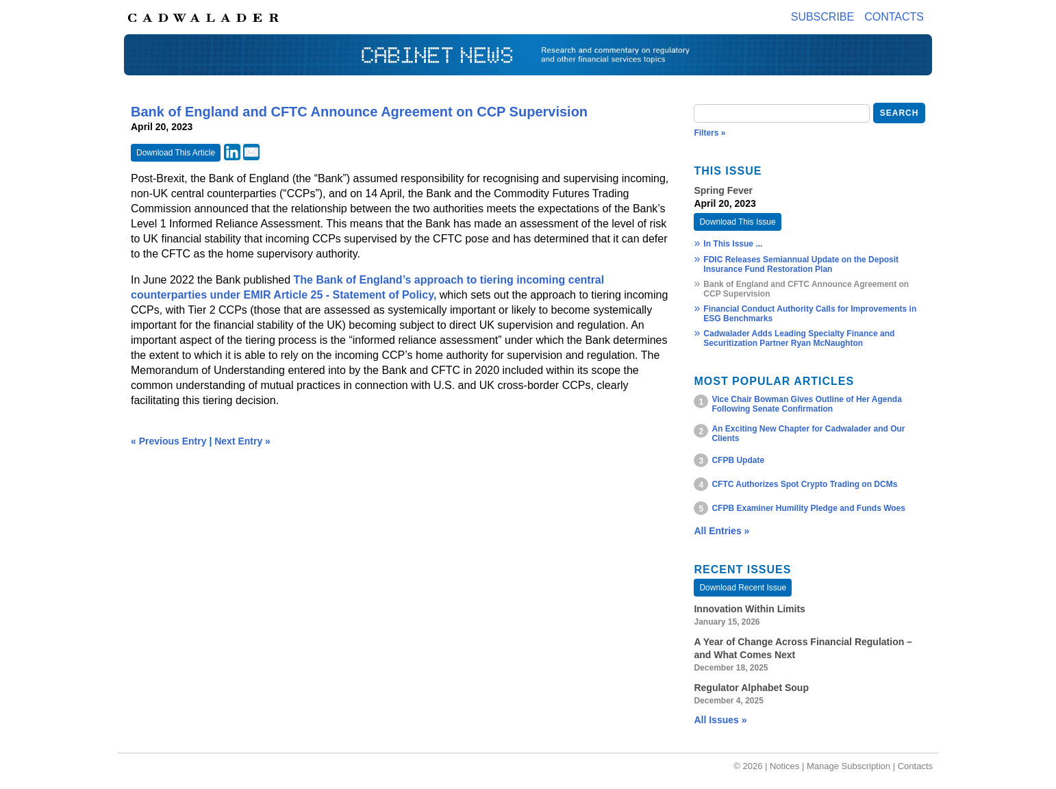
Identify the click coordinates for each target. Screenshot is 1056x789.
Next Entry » (242, 441)
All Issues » (720, 719)
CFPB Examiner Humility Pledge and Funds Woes (808, 508)
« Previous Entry (169, 441)
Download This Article (175, 153)
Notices (784, 766)
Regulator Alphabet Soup (751, 687)
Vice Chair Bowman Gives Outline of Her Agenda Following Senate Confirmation (806, 404)
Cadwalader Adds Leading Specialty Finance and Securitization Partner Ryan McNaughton (798, 338)
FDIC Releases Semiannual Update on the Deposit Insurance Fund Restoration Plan (800, 264)
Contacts (894, 17)
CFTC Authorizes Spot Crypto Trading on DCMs (804, 484)
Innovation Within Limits (749, 608)
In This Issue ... (732, 244)
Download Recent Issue (742, 587)
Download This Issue (737, 222)
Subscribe (822, 17)
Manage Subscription (848, 766)
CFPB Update (738, 460)
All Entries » (721, 530)
